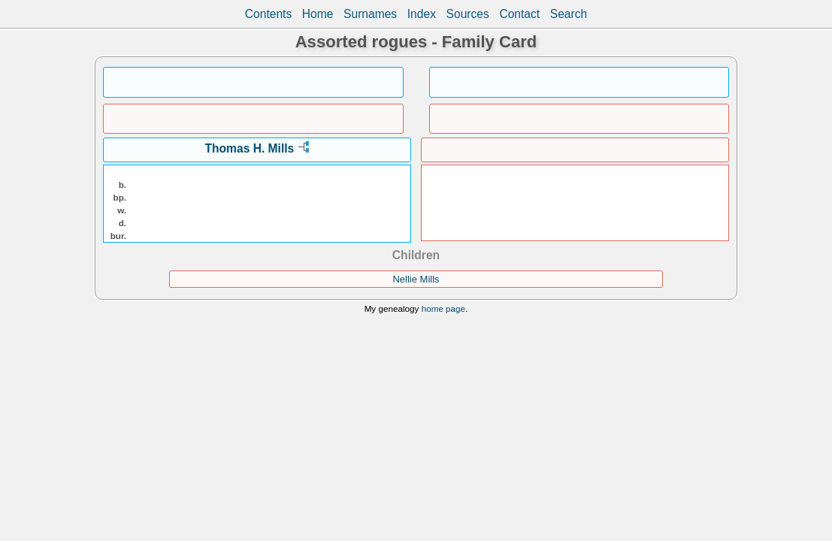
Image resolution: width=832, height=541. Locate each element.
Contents (268, 14)
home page (443, 308)
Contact (519, 14)
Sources (467, 14)
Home (318, 14)
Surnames (370, 14)
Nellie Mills (415, 279)
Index (421, 14)
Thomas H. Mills (250, 148)
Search (568, 14)
